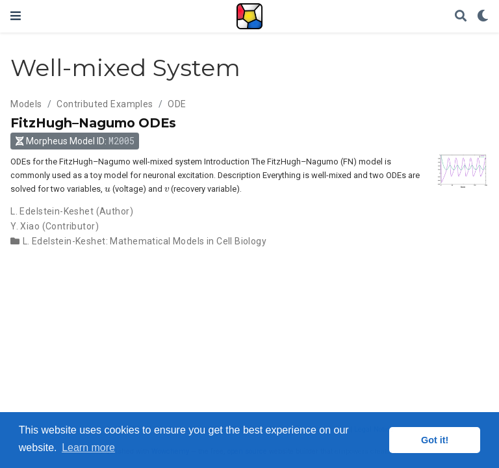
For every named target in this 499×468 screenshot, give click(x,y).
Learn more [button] (88, 447)
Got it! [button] (434, 440)
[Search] (461, 16)
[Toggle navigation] (15, 16)
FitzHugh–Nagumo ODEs (93, 123)
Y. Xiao (25, 226)
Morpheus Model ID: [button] (75, 141)
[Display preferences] (483, 16)
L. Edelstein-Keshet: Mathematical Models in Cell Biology (145, 241)
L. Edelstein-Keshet (52, 211)
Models (26, 104)
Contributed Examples (105, 104)
